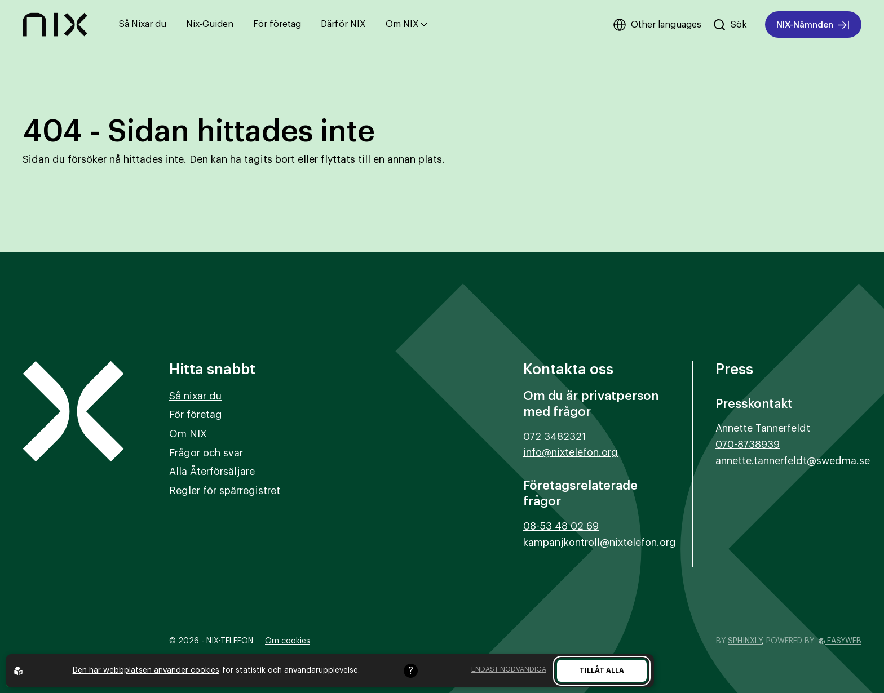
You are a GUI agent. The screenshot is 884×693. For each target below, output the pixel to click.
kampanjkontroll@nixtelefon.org (599, 542)
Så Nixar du (142, 24)
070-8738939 (747, 444)
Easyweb (840, 641)
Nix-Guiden (209, 24)
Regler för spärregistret (224, 491)
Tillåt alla (602, 670)
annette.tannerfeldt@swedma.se (792, 461)
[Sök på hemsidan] (730, 25)
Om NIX (406, 24)
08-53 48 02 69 (561, 526)
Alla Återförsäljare (212, 472)
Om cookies (287, 641)
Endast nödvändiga (508, 669)
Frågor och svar (206, 453)
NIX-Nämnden (813, 25)
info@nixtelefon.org (570, 452)
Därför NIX (343, 24)
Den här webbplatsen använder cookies (146, 670)
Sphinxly (745, 641)
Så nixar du (195, 396)
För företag (277, 24)
